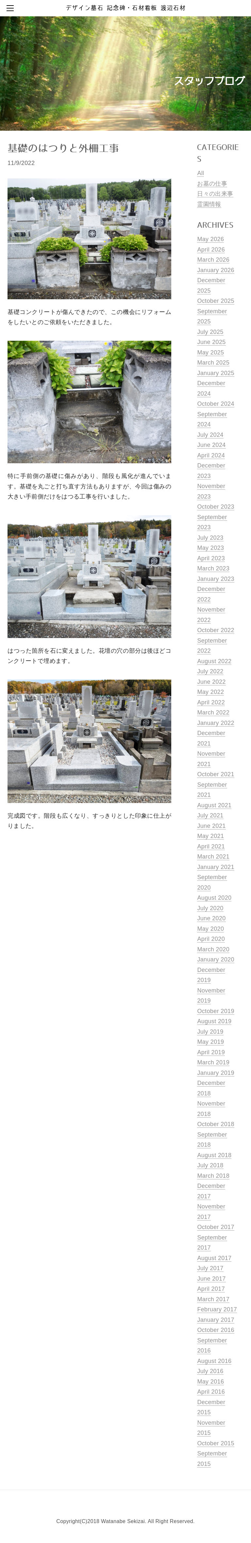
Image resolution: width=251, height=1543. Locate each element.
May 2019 (210, 1042)
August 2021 (214, 805)
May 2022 (210, 692)
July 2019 (210, 1031)
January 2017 (215, 1320)
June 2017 (211, 1278)
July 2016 (210, 1371)
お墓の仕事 (212, 183)
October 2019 (215, 1011)
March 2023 (213, 568)
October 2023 (215, 506)
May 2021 (210, 836)
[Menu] (11, 8)
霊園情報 (209, 204)
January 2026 (215, 270)
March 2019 (213, 1062)
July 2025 (210, 332)
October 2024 (215, 404)
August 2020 (214, 898)
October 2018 (215, 1124)
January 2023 (215, 579)
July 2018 (210, 1165)
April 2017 (211, 1289)
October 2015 (215, 1443)
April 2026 (211, 249)
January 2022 (215, 723)
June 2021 (211, 826)
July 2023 (210, 537)
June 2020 (211, 918)
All (200, 173)
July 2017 (210, 1268)
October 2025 (215, 301)
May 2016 (210, 1381)
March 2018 (213, 1176)
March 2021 (213, 856)
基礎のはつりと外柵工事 (63, 148)
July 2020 (210, 908)
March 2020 (213, 949)
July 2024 (210, 435)
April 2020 (211, 939)
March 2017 (213, 1299)
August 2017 (214, 1258)
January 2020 (215, 959)
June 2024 (211, 445)
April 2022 (211, 702)
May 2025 (210, 352)
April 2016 (211, 1391)
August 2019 (214, 1021)
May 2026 (210, 239)
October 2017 (215, 1227)
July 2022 (210, 671)
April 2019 (211, 1052)
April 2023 (211, 558)
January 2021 (215, 867)
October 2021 (215, 774)
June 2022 (211, 682)
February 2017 (217, 1309)
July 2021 (210, 815)
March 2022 (213, 712)
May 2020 (210, 929)
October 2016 (215, 1330)
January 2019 (215, 1073)
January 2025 (215, 373)
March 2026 (213, 259)
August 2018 (214, 1155)
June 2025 (211, 342)
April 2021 (211, 846)
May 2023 (210, 548)
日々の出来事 (215, 193)
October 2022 (215, 630)
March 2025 (213, 362)
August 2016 (214, 1361)
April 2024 (211, 455)
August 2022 (214, 661)
